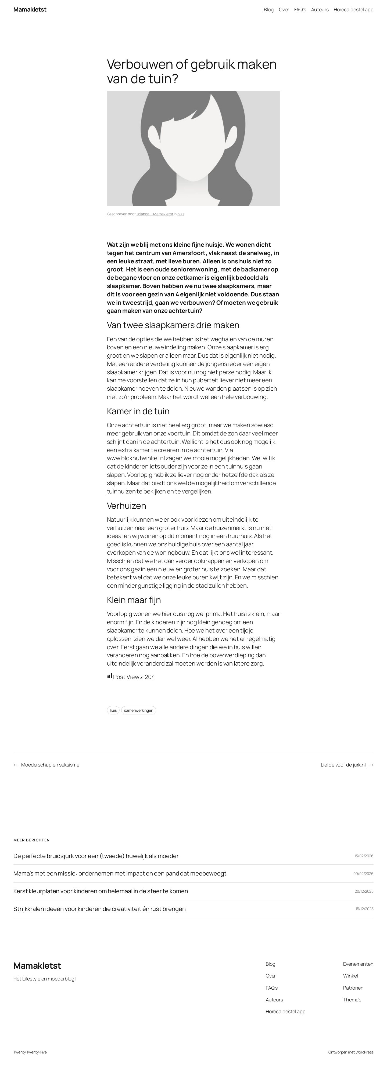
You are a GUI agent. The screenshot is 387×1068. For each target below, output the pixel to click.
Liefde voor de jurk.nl (343, 764)
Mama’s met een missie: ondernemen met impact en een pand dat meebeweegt (120, 873)
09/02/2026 (363, 873)
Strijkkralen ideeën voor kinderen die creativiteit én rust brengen (99, 909)
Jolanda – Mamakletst (155, 213)
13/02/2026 (364, 855)
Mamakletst (29, 9)
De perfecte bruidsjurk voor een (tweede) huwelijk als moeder (96, 856)
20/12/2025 (364, 891)
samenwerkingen (138, 710)
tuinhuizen (121, 491)
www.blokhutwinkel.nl (136, 458)
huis (180, 213)
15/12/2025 (365, 908)
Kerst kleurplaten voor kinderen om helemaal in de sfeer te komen (100, 891)
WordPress (365, 1052)
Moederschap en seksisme (50, 764)
